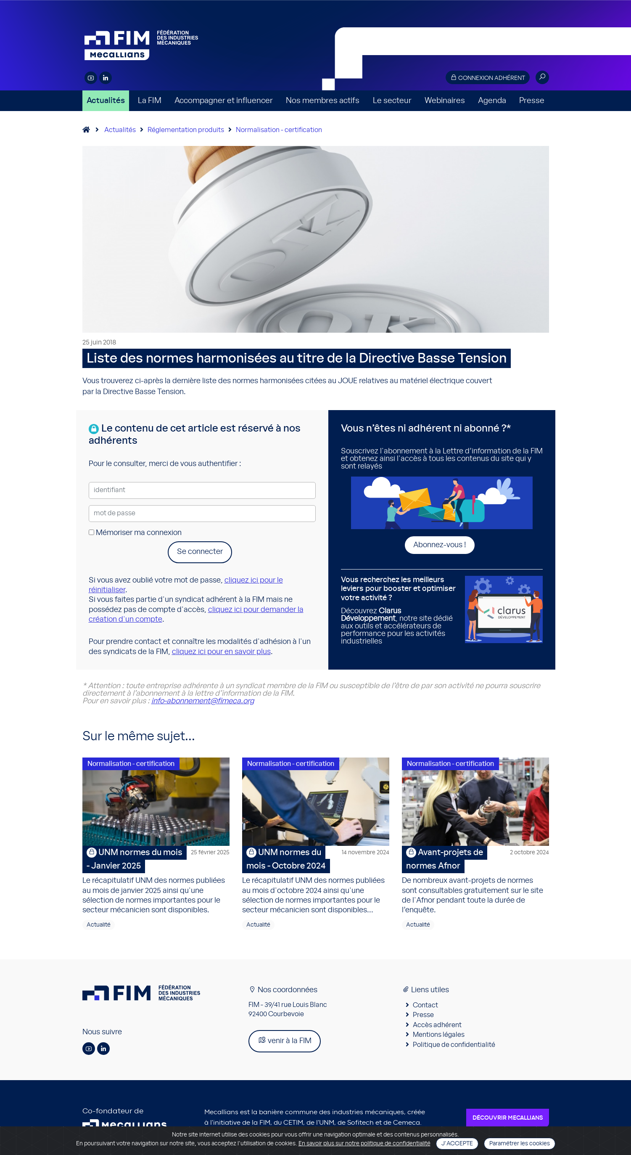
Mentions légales (439, 1034)
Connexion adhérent (487, 77)
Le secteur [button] (392, 101)
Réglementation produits (186, 130)
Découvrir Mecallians (508, 1118)
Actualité (99, 925)
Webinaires (445, 101)
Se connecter (200, 552)
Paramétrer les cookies (519, 1144)
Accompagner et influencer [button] (223, 101)
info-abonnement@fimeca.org (202, 701)
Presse (531, 101)
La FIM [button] (149, 101)
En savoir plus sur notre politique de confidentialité (364, 1144)
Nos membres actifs (322, 101)
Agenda (492, 101)
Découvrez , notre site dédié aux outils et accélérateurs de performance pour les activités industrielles (400, 610)
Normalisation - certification (279, 130)
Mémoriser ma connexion (135, 533)
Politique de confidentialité (454, 1044)
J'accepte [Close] (457, 1144)
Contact (425, 1005)
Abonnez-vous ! (439, 545)
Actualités (106, 101)
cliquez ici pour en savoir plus (221, 652)
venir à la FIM (285, 1040)
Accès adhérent (437, 1025)
